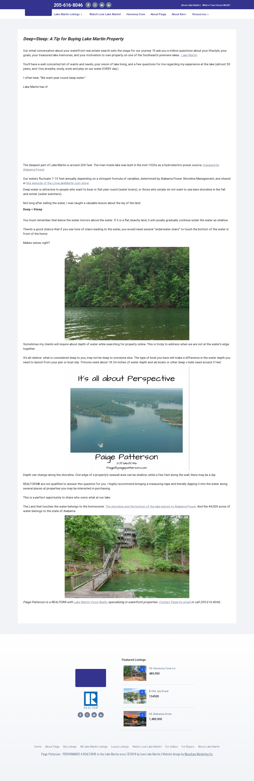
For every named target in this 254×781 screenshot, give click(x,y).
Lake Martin (189, 55)
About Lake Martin (190, 5)
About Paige (52, 746)
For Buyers (188, 746)
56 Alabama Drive (160, 714)
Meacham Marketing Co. (199, 754)
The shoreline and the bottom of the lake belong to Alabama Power (151, 506)
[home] (38, 9)
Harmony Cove (135, 14)
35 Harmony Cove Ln (162, 668)
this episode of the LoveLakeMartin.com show (57, 183)
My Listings (70, 746)
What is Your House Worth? (216, 5)
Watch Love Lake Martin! (105, 14)
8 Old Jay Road (158, 691)
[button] (68, 14)
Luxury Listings (120, 746)
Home (38, 746)
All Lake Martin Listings (93, 746)
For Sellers (171, 746)
